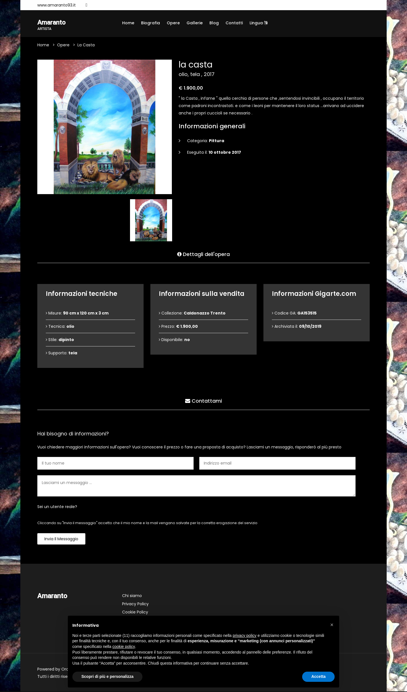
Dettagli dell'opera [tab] (203, 253)
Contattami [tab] (203, 400)
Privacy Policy (135, 604)
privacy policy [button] (244, 635)
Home (128, 23)
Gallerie (195, 23)
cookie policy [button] (123, 646)
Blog (214, 23)
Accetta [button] (318, 676)
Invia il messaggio (61, 539)
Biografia (150, 23)
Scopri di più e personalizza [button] (107, 676)
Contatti (234, 23)
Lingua (258, 23)
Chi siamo (132, 596)
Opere (173, 23)
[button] (331, 624)
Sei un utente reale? (57, 507)
